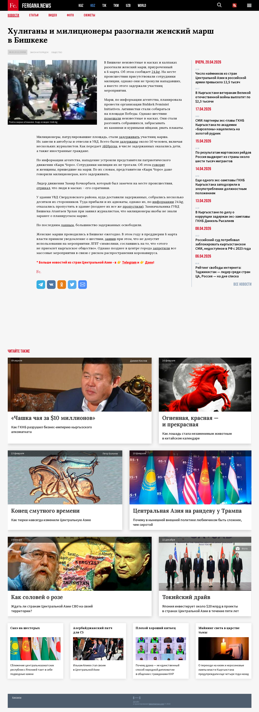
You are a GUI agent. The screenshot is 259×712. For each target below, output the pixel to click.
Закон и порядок (39, 52)
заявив (110, 239)
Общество (56, 52)
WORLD (142, 5)
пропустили (132, 206)
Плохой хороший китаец (156, 628)
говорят (158, 165)
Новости (13, 15)
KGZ (92, 5)
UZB (128, 5)
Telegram (129, 262)
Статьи (34, 15)
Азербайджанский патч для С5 (92, 630)
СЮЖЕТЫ (89, 15)
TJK (104, 5)
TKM (116, 5)
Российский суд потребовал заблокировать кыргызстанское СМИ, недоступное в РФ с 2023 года (223, 244)
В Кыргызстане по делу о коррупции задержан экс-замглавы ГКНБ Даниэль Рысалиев (222, 216)
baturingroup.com (156, 708)
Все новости (242, 284)
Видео (53, 15)
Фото (70, 15)
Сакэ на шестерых (25, 628)
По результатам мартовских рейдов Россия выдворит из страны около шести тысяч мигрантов (223, 156)
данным (67, 225)
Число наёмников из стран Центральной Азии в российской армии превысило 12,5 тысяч (220, 77)
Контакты (16, 701)
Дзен (149, 262)
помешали (112, 118)
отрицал (43, 188)
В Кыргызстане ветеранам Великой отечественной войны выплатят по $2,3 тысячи (223, 96)
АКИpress (109, 146)
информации (163, 202)
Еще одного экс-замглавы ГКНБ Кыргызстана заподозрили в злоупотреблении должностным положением (221, 186)
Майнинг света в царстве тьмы (219, 630)
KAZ (81, 5)
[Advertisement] (129, 322)
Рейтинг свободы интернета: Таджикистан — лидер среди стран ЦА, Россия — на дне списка (222, 271)
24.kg (156, 72)
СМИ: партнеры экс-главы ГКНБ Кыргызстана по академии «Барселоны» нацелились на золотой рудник (219, 126)
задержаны (129, 141)
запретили (161, 248)
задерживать (129, 137)
